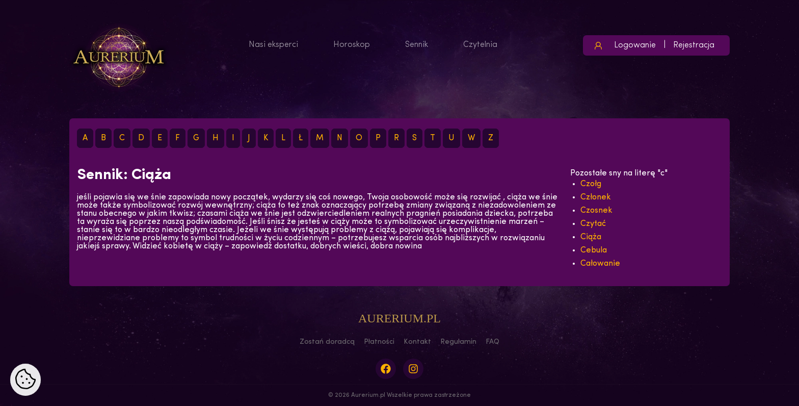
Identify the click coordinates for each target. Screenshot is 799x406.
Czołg (590, 184)
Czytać (593, 224)
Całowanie (600, 264)
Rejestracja (693, 45)
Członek (595, 197)
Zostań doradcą (327, 342)
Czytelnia (480, 45)
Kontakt (417, 342)
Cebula (593, 250)
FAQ (492, 342)
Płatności (379, 342)
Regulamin (458, 342)
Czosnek (596, 211)
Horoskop (351, 45)
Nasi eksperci (273, 45)
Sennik (416, 45)
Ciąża (590, 237)
